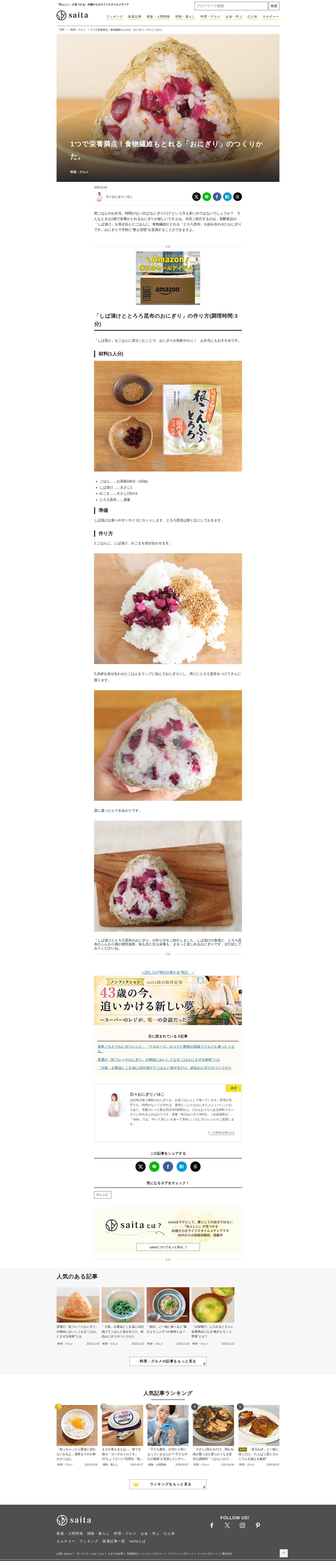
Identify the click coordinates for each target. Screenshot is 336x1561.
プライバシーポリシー (181, 1553)
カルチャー (271, 16)
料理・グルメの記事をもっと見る (168, 1361)
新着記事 (134, 16)
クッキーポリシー (207, 1553)
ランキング (114, 16)
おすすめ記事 (115, 1553)
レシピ (103, 1194)
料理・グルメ (211, 16)
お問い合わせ (64, 1553)
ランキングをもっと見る (171, 1484)
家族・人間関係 (158, 16)
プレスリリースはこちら (90, 1553)
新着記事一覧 (114, 1541)
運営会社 (227, 1553)
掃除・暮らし (185, 16)
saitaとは (137, 1541)
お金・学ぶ (234, 16)
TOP (61, 29)
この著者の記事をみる (222, 1132)
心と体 (253, 16)
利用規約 (132, 1553)
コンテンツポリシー (152, 1553)
